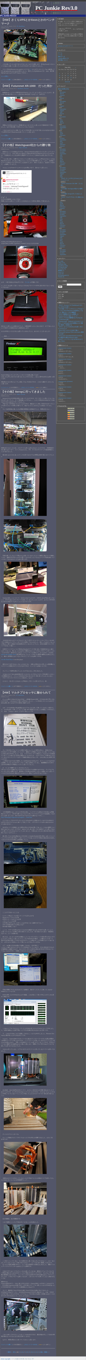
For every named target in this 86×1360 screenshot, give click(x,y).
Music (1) (61, 272)
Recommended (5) (63, 275)
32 (36, 1352)
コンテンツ (61, 50)
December (63, 92)
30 (31, 1352)
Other (20, 147)
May (61, 120)
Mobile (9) (61, 277)
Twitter (60, 43)
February (62, 135)
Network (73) (62, 269)
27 (24, 1352)
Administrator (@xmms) (65, 381)
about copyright (5, 1359)
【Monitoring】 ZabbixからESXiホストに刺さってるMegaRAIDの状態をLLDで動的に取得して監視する (70, 323)
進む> (42, 1352)
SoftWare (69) (62, 264)
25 (20, 1352)
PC (17, 26)
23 (71, 77)
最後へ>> (47, 1352)
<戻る (14, 1352)
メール (60, 54)
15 (68, 75)
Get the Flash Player (7, 659)
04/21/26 (67, 81)
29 (29, 1352)
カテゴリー (61, 258)
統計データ (61, 56)
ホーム (60, 53)
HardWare (22, 26)
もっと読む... (5, 76)
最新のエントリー (63, 302)
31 (34, 1352)
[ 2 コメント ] (5, 387)
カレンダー (61, 64)
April (61, 121)
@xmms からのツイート (65, 46)
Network (26, 88)
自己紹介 (60, 19)
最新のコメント (62, 345)
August (62, 106)
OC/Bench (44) (62, 267)
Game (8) (61, 273)
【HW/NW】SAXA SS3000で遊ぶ (68, 330)
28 (27, 1352)
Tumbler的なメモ (63, 58)
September (63, 109)
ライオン (27, 282)
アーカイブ (61, 86)
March (62, 93)
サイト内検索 (62, 281)
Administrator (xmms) (64, 348)
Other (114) (61, 262)
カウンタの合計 (62, 292)
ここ (31, 69)
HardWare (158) (63, 266)
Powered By (61, 406)
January (62, 95)
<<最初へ (9, 1352)
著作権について (63, 60)
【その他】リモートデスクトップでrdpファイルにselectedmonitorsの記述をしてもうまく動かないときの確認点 (71, 310)
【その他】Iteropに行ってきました (71, 194)
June (61, 157)
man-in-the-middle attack (9, 654)
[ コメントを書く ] (6, 79)
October (62, 138)
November (63, 101)
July (61, 112)
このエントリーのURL (31, 79)
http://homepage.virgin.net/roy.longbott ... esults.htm (16, 817)
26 (22, 1352)
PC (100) (60, 261)
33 (38, 1352)
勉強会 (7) (61, 270)
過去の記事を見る (63, 89)
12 (59, 75)
